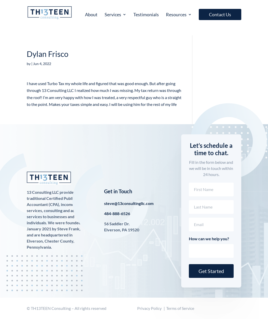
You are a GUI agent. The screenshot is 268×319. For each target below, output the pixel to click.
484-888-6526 (117, 213)
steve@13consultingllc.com (128, 203)
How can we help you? (209, 238)
